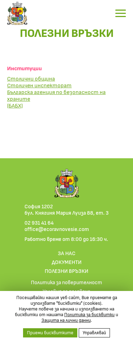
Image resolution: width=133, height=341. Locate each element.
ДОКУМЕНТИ (67, 262)
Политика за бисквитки (89, 314)
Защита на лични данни (66, 320)
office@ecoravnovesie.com (56, 229)
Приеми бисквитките (50, 332)
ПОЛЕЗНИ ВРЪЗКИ (66, 271)
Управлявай (94, 332)
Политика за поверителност (66, 282)
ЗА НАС (67, 253)
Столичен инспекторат (39, 85)
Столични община (31, 78)
